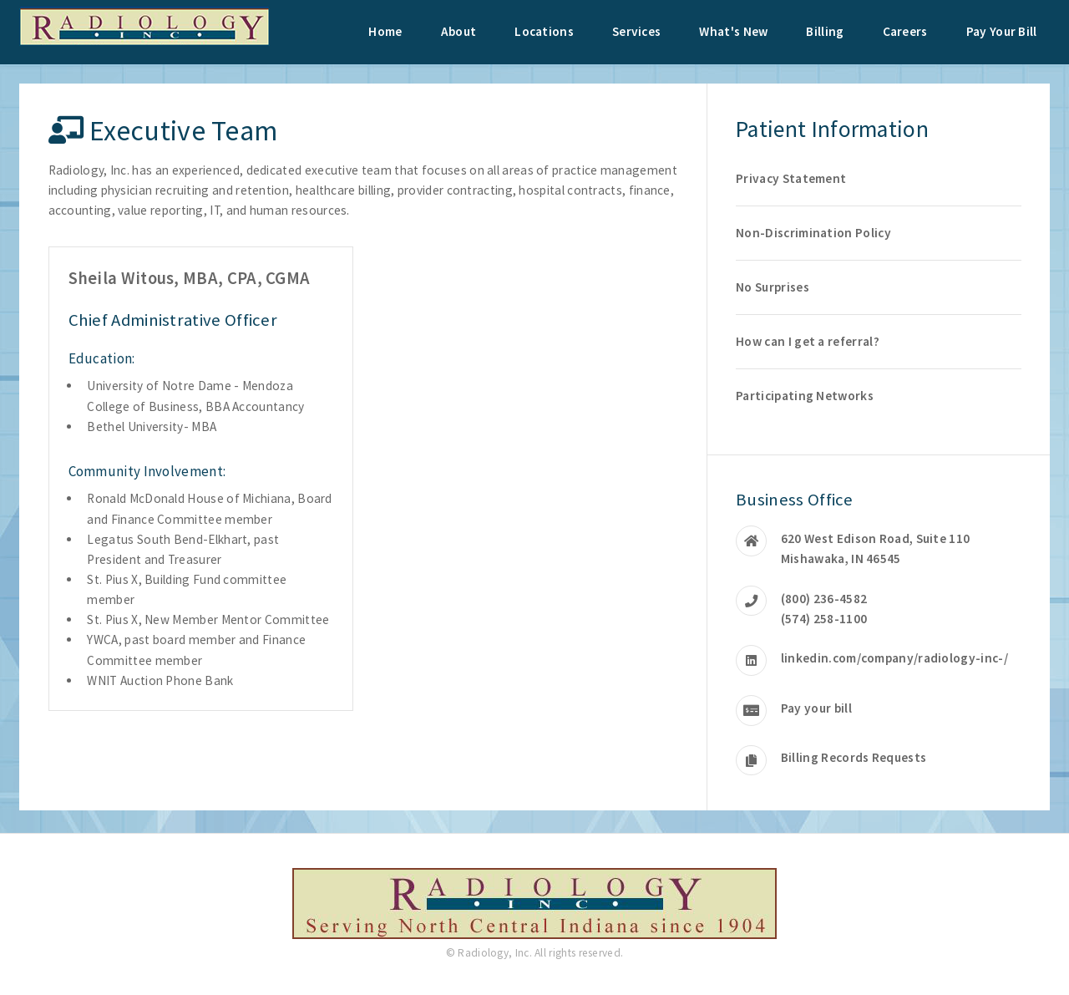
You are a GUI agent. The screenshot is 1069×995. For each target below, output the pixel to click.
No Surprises (772, 287)
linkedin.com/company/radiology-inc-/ (894, 658)
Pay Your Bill (1001, 31)
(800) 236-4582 (824, 599)
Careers (905, 31)
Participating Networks (805, 396)
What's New (733, 31)
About (459, 31)
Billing (825, 31)
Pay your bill (816, 708)
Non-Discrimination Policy (813, 233)
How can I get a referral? (807, 341)
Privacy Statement (791, 178)
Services (636, 31)
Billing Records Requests (853, 757)
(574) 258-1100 (824, 619)
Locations (544, 31)
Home (385, 31)
